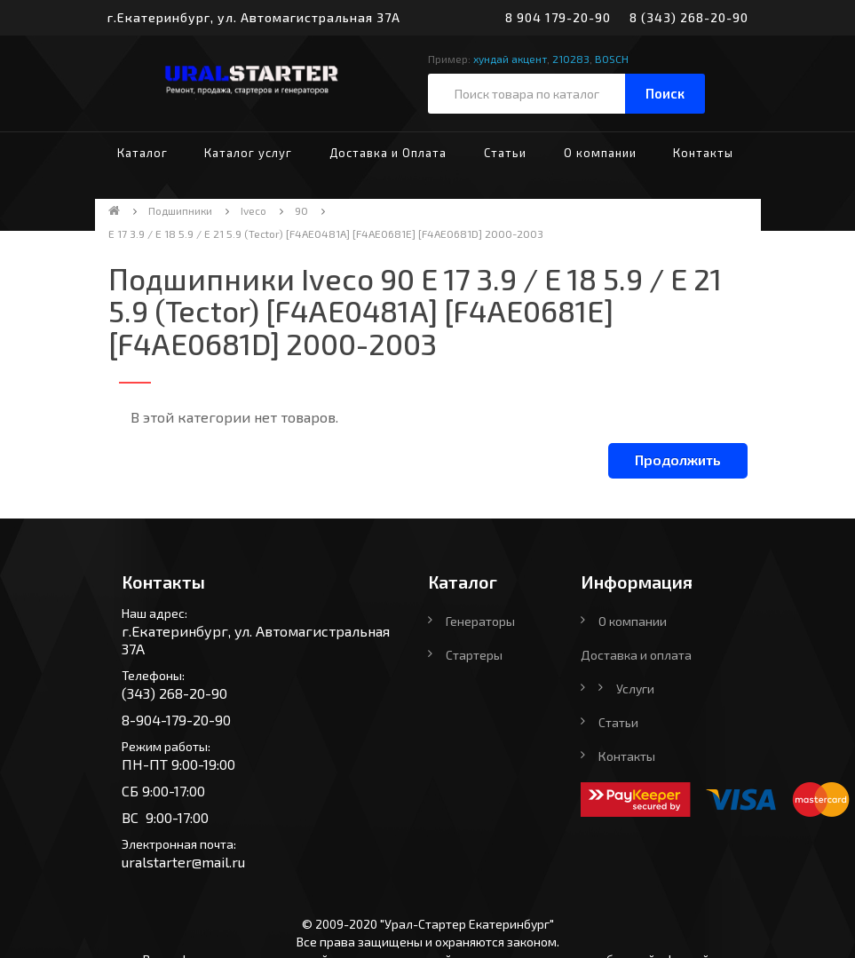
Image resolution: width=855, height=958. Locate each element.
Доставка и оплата (636, 654)
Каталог (142, 153)
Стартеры (474, 654)
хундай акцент (510, 58)
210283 (571, 58)
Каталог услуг (248, 153)
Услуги (635, 688)
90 (301, 210)
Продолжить (678, 459)
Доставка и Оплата (388, 153)
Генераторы (480, 621)
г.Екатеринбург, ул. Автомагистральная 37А (253, 17)
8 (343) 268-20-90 (688, 17)
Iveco (253, 210)
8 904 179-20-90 (558, 17)
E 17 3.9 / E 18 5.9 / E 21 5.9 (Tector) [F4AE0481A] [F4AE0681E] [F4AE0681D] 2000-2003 (325, 233)
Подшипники (180, 210)
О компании (600, 153)
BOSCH (612, 58)
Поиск (665, 93)
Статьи (505, 153)
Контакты (703, 153)
